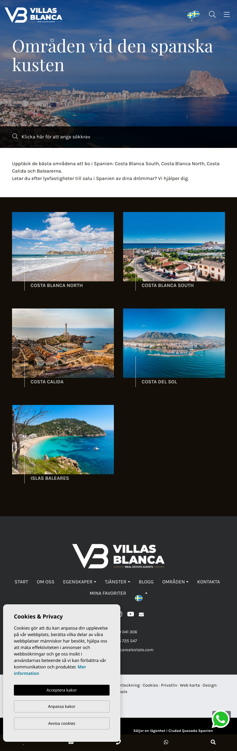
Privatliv (169, 685)
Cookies (150, 685)
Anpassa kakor (61, 706)
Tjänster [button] (116, 582)
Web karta (190, 685)
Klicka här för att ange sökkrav (51, 136)
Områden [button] (173, 582)
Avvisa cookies (61, 723)
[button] (141, 593)
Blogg (146, 582)
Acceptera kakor (62, 690)
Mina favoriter (107, 593)
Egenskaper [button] (77, 582)
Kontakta (208, 582)
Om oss (45, 582)
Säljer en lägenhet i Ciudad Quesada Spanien (173, 731)
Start (21, 582)
